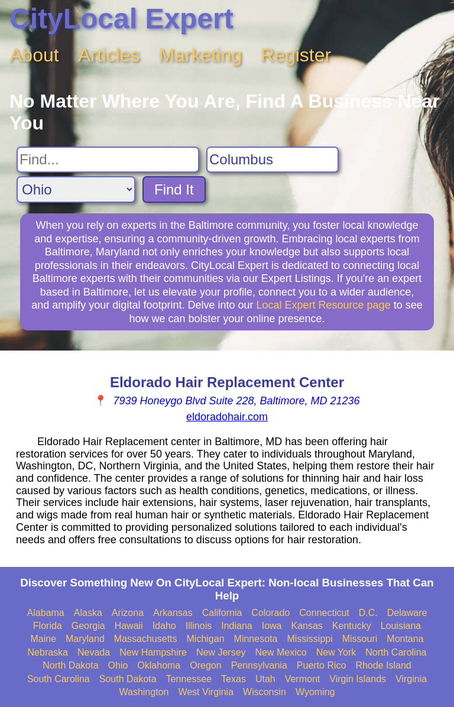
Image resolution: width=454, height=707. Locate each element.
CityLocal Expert (121, 18)
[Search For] (108, 160)
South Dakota (128, 679)
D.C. (368, 613)
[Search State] (76, 189)
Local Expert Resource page (324, 305)
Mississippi (309, 639)
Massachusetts (145, 639)
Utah (265, 679)
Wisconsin (264, 692)
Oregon (205, 665)
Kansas (306, 626)
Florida (47, 626)
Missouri (360, 639)
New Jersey (221, 652)
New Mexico (281, 652)
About (34, 55)
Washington (143, 692)
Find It (174, 189)
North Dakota (70, 665)
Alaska (88, 613)
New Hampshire (153, 652)
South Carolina (58, 679)
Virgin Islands (357, 679)
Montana (405, 639)
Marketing (200, 55)
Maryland (85, 639)
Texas (233, 679)
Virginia (411, 679)
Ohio (118, 665)
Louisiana (401, 626)
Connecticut (324, 613)
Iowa (272, 626)
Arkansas (173, 613)
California (222, 613)
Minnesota (256, 639)
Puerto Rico (321, 665)
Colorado (270, 613)
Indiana (236, 626)
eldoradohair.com (227, 417)
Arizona (128, 613)
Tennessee (189, 679)
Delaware (407, 613)
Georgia (88, 626)
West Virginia (206, 692)
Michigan (206, 639)
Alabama (45, 613)
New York (336, 652)
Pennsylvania (259, 665)
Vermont (302, 679)
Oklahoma (158, 665)
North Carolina (395, 652)
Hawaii (129, 626)
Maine (43, 639)
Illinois (199, 626)
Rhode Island (383, 665)
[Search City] (272, 160)
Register (296, 55)
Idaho (164, 626)
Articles (109, 55)
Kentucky (351, 626)
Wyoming (315, 692)
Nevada (93, 652)
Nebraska (48, 652)
